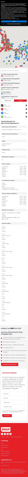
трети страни (20, 7)
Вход (2, 449)
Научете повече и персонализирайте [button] (14, 23)
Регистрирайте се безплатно (10, 364)
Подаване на (7, 415)
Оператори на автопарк (5, 451)
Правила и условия (5, 436)
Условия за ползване (13, 411)
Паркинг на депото (5, 455)
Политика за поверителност (16, 436)
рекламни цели (15, 11)
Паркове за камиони (5, 453)
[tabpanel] (14, 83)
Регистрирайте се (4, 447)
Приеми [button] (14, 21)
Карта (2, 443)
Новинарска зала (4, 445)
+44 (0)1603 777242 (5, 465)
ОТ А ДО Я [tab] (20, 100)
